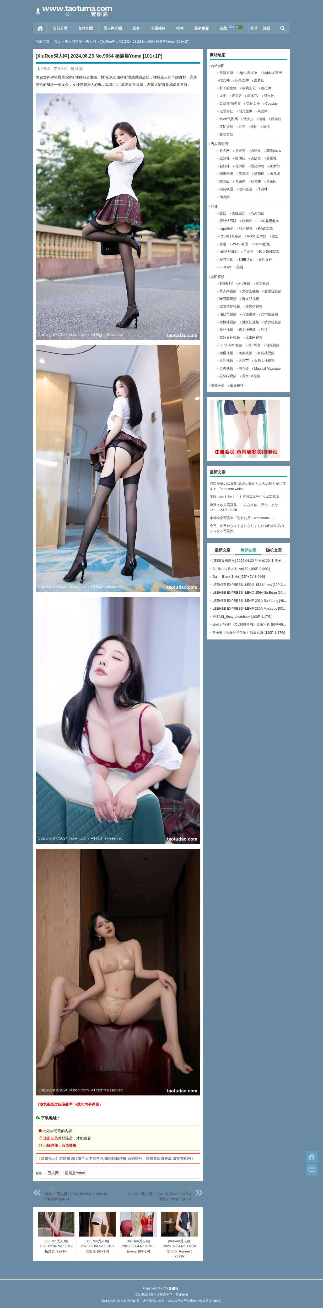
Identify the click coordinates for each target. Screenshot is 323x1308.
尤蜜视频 (226, 353)
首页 (40, 28)
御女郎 (275, 166)
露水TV (253, 96)
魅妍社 (224, 166)
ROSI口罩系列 (230, 236)
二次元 (248, 252)
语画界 (256, 151)
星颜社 (224, 158)
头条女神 (242, 80)
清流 (266, 127)
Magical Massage (267, 368)
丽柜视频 (245, 229)
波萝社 (259, 80)
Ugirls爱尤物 (248, 73)
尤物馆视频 (269, 314)
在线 (231, 27)
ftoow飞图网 (228, 119)
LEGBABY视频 (230, 345)
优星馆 (244, 174)
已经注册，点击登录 (59, 1145)
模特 (180, 28)
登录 (254, 28)
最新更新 (201, 28)
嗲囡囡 (224, 181)
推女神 (224, 80)
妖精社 (247, 221)
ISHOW (225, 267)
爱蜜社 (271, 158)
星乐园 (271, 181)
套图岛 (45, 68)
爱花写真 (226, 259)
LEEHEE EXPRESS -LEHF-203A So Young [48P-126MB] (249, 601)
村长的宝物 (227, 88)
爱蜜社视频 (272, 291)
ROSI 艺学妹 (256, 236)
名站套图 (85, 28)
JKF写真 (253, 345)
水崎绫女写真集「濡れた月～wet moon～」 (243, 518)
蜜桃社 (240, 158)
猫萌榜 (259, 174)
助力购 (224, 197)
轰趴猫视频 (227, 376)
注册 (266, 28)
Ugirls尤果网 (272, 73)
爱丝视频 (226, 330)
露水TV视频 (251, 376)
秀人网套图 (113, 28)
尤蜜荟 (240, 151)
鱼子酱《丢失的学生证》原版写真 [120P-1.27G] (248, 632)
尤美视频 (245, 353)
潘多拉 (248, 119)
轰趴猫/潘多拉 (230, 103)
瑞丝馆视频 (227, 314)
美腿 (239, 267)
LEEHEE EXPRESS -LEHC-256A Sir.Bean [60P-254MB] (249, 592)
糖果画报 (226, 174)
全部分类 (60, 28)
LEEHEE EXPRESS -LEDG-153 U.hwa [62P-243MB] (249, 585)
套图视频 (158, 28)
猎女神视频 (247, 330)
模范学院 (257, 166)
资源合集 (217, 386)
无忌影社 (226, 111)
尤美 (222, 96)
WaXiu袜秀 (240, 244)
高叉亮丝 (257, 213)
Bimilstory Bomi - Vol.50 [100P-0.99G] (241, 569)
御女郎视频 (250, 299)
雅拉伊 (266, 88)
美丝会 (244, 368)
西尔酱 (276, 119)
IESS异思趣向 (268, 221)
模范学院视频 (229, 307)
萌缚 (262, 119)
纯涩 (264, 330)
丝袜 (136, 28)
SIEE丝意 (246, 259)
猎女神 (269, 96)
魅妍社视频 (250, 322)
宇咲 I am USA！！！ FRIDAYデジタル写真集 (244, 497)
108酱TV (226, 283)
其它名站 (226, 134)
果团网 (262, 111)
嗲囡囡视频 (227, 299)
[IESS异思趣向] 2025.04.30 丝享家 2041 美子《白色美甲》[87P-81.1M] (249, 561)
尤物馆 (240, 181)
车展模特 (237, 386)
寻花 (242, 127)
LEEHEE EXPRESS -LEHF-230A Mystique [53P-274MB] (249, 608)
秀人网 (91, 41)
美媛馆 (256, 158)
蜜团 (254, 127)
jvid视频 (244, 283)
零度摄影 (226, 127)
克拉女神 (253, 103)
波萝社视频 (272, 322)
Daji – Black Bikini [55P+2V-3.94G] (238, 576)
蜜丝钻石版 (227, 221)
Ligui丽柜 (226, 229)
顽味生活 (245, 189)
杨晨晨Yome (75, 1173)
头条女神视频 (264, 361)
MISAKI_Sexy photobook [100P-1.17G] (241, 617)
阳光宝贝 (245, 111)
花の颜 (240, 166)
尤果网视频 (253, 337)
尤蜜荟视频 (250, 291)
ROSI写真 (265, 229)
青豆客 (237, 96)
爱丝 (222, 213)
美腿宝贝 (238, 213)
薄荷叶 (262, 189)
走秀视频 (226, 368)
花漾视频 (249, 314)
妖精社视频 (265, 353)
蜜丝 (275, 236)
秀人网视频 (227, 291)
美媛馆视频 (253, 307)
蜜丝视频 (262, 283)
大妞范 (244, 361)
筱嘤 (222, 244)
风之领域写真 (269, 252)
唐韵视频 (226, 361)
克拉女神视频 (229, 337)
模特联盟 (226, 189)
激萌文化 (249, 88)
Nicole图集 (262, 244)
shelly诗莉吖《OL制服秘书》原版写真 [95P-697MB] (249, 624)
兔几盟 (275, 174)
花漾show (273, 151)
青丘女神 (265, 259)
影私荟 (256, 181)
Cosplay (271, 103)
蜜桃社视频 (227, 322)
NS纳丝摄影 (228, 252)
